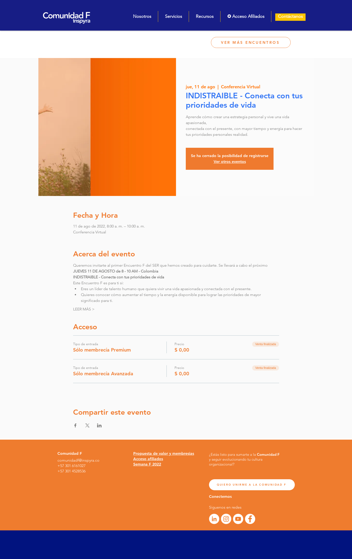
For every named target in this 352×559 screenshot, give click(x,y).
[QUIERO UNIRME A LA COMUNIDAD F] (252, 484)
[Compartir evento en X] (87, 425)
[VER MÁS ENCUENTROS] (251, 42)
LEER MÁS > (84, 309)
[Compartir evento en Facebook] (75, 425)
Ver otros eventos (230, 161)
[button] (142, 16)
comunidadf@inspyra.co (78, 460)
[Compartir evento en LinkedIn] (99, 425)
